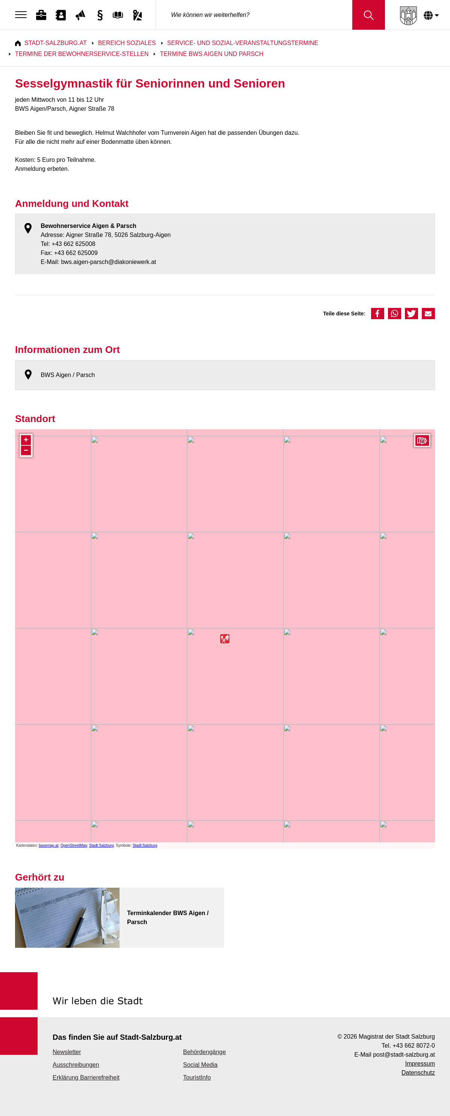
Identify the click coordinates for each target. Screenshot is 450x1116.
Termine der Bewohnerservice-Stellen (81, 54)
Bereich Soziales (127, 43)
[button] (377, 313)
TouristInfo (197, 1077)
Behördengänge (204, 1052)
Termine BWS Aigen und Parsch (211, 54)
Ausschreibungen (76, 1065)
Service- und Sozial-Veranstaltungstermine (242, 43)
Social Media (200, 1065)
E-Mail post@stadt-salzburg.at (394, 1054)
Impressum (420, 1063)
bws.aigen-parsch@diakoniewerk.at (108, 262)
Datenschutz (418, 1072)
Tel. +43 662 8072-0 (408, 1045)
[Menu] (22, 15)
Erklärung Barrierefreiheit (86, 1077)
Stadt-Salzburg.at (55, 43)
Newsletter (67, 1052)
